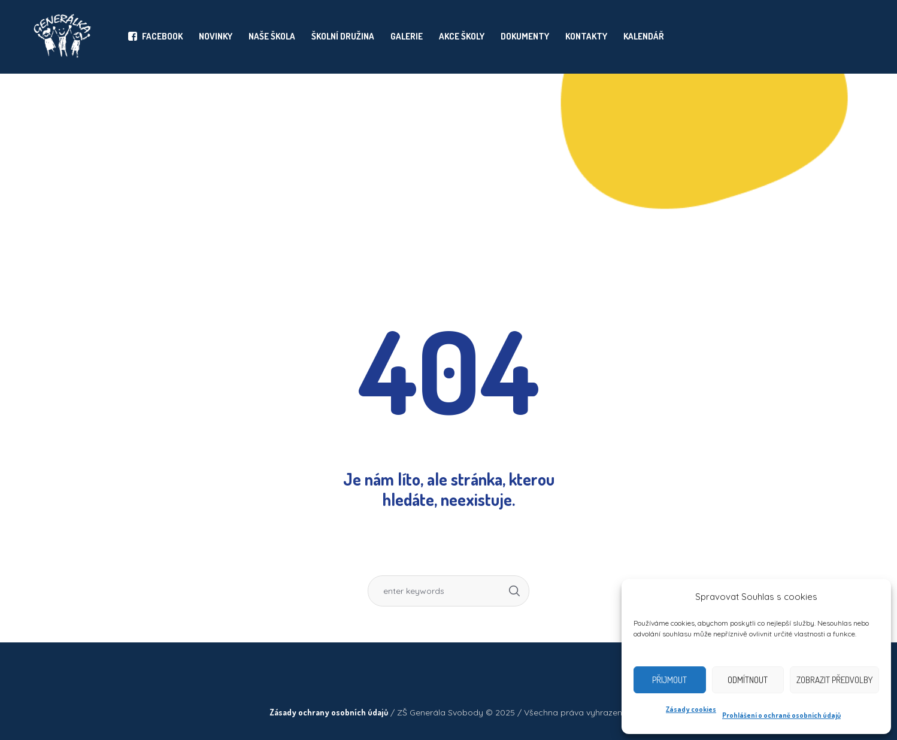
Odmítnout (748, 680)
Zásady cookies (691, 709)
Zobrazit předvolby (834, 680)
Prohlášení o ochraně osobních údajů (781, 715)
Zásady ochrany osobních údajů (328, 712)
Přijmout (669, 680)
